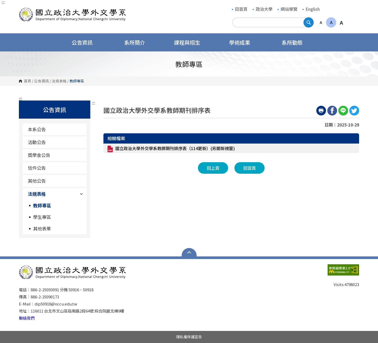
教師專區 (42, 205)
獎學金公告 (39, 155)
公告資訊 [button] (85, 42)
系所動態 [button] (295, 42)
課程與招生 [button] (190, 42)
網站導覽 (287, 9)
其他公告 (37, 180)
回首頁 (240, 9)
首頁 (27, 81)
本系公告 (37, 129)
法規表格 (59, 81)
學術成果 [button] (243, 42)
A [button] (321, 22)
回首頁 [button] (249, 168)
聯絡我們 (27, 318)
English (311, 9)
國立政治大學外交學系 (24, 10)
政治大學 (262, 9)
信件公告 (37, 168)
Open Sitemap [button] (189, 252)
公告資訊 (41, 81)
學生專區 (42, 217)
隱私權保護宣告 (189, 336)
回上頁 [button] (213, 168)
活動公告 (37, 142)
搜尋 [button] (308, 22)
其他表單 (42, 228)
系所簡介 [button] (138, 42)
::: (3, 2)
